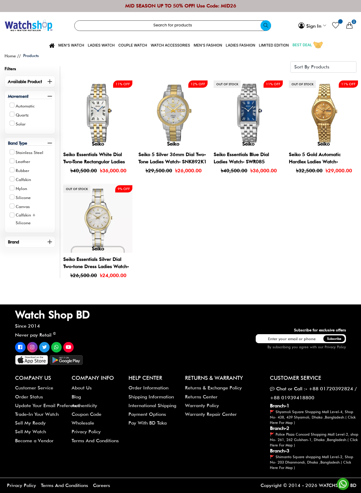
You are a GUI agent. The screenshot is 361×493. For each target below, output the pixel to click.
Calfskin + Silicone (26, 219)
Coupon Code (86, 414)
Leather (23, 161)
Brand (13, 241)
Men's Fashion (208, 45)
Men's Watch (71, 45)
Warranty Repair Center (211, 414)
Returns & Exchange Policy (213, 388)
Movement (18, 96)
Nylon (21, 188)
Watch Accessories (170, 45)
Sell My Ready (30, 423)
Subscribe (334, 339)
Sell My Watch (30, 431)
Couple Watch (132, 45)
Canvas (23, 206)
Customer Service (34, 388)
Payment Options (147, 414)
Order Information (148, 388)
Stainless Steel (29, 152)
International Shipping (152, 405)
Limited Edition (274, 45)
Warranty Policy (202, 405)
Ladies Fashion (240, 45)
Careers (101, 485)
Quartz (22, 115)
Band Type (17, 143)
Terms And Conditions (95, 440)
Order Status (29, 397)
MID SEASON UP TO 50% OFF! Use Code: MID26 (180, 6)
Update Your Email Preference (47, 405)
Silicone (23, 197)
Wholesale (83, 423)
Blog (76, 397)
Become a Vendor (34, 440)
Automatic (25, 106)
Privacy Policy (335, 347)
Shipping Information (151, 397)
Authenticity (84, 405)
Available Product (25, 81)
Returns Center (201, 397)
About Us (82, 388)
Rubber (22, 170)
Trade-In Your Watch (37, 414)
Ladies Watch (101, 45)
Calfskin (23, 179)
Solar (21, 124)
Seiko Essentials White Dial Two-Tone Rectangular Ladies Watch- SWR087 (94, 162)
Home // (13, 55)
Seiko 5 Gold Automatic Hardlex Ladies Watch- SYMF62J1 (315, 162)
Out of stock (227, 84)
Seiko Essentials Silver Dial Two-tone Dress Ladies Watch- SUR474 (96, 266)
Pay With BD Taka (147, 423)
